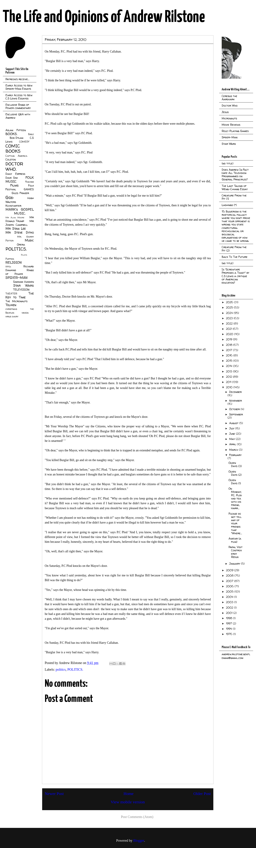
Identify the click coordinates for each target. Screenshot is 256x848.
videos (25, 312)
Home (129, 793)
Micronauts (229, 118)
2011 (229, 382)
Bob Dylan (16, 138)
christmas (11, 309)
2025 (230, 307)
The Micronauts (16, 301)
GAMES (29, 189)
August (234, 423)
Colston (10, 159)
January (235, 563)
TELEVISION (21, 289)
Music (29, 240)
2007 (230, 581)
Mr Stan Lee (15, 228)
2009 (230, 570)
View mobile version (128, 802)
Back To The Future (234, 257)
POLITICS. (75, 669)
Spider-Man (229, 137)
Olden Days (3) (235, 464)
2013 (229, 371)
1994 (229, 629)
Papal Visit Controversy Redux (236, 552)
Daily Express (15, 174)
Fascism (29, 181)
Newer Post (54, 793)
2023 (230, 318)
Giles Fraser (20, 193)
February (235, 455)
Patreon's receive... (17, 79)
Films (14, 185)
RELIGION (13, 262)
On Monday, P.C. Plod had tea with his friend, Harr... (235, 498)
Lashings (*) (229, 205)
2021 (229, 329)
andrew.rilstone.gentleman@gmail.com (236, 656)
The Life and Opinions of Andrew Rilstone (104, 17)
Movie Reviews (231, 125)
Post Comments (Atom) (137, 817)
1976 (229, 634)
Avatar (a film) (235, 540)
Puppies (9, 259)
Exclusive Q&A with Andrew (17, 115)
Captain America (16, 156)
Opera (21, 244)
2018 (229, 345)
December (235, 392)
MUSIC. (20, 213)
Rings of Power (19, 272)
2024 (230, 313)
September (236, 414)
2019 (229, 339)
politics (61, 669)
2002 (230, 607)
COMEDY (24, 141)
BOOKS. (11, 134)
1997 (229, 623)
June (232, 434)
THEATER (11, 293)
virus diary (11, 316)
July (232, 428)
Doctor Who (230, 105)
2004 (230, 597)
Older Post (202, 793)
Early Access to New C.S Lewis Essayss (18, 96)
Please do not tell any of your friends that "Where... (235, 523)
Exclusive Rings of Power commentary (18, 106)
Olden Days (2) (235, 473)
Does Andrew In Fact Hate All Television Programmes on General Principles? (235, 174)
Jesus (225, 112)
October (235, 409)
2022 (229, 323)
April (233, 444)
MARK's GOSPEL (19, 209)
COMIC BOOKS (12, 148)
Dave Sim (11, 178)
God (9, 197)
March (234, 450)
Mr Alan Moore (14, 217)
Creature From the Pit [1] (234, 197)
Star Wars (23, 285)
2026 (230, 302)
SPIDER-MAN (16, 277)
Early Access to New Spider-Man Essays (18, 87)
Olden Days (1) (235, 481)
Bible (31, 134)
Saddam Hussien (23, 282)
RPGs (8, 266)
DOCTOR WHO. (14, 166)
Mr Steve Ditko (19, 232)
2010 (229, 387)
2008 (230, 575)
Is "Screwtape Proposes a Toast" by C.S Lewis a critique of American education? (235, 276)
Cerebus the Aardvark (229, 97)
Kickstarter (13, 206)
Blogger (138, 840)
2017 (229, 350)
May (232, 439)
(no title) (227, 163)
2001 (229, 613)
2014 (229, 366)
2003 (230, 602)
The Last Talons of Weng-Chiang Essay (235, 187)
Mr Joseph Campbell (19, 223)
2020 (230, 334)
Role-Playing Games (235, 131)
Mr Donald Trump (19, 219)
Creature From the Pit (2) (234, 248)
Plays (24, 254)
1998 (229, 618)
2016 (229, 355)
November (235, 400)
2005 (230, 591)
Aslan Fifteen (15, 130)
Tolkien (10, 305)
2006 (230, 586)
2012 (229, 377)
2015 (229, 361)
